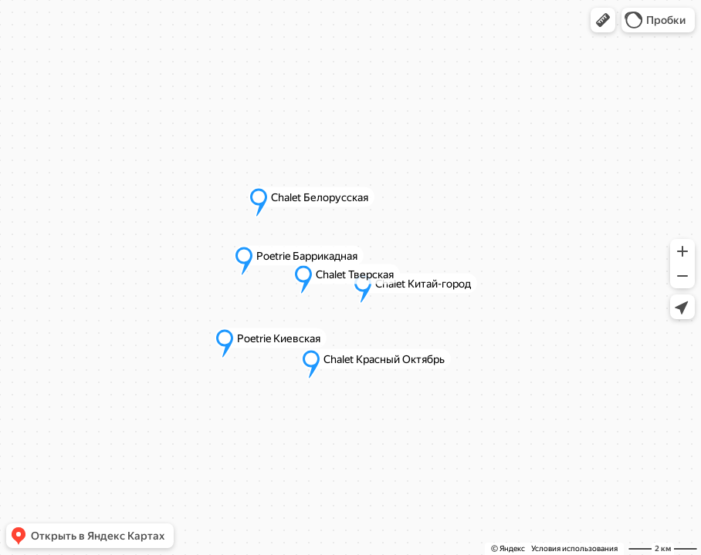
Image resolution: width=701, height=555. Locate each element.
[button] (603, 20)
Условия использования (574, 548)
